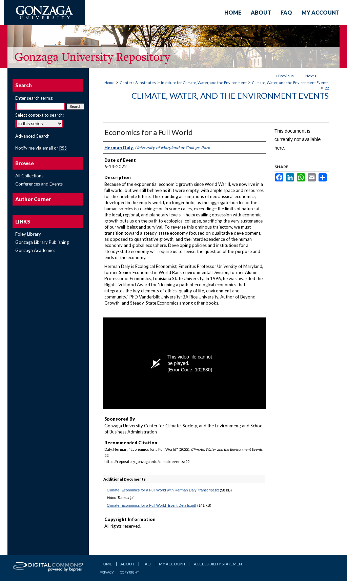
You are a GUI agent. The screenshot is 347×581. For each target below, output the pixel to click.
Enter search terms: (34, 98)
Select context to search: (39, 115)
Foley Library (28, 234)
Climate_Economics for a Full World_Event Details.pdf (151, 505)
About (127, 563)
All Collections (29, 175)
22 (327, 88)
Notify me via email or (41, 148)
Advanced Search (32, 136)
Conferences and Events (39, 184)
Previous (286, 76)
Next (309, 76)
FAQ (147, 563)
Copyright (129, 572)
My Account (172, 563)
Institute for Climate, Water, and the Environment (204, 82)
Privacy (107, 572)
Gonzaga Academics (35, 250)
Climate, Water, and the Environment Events (290, 82)
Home (109, 82)
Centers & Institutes (138, 82)
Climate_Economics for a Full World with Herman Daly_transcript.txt (163, 490)
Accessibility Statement (219, 563)
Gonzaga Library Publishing (42, 242)
